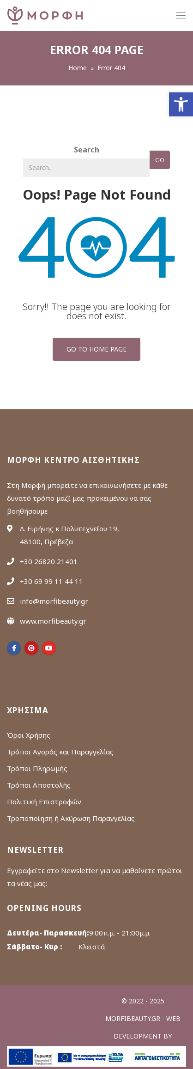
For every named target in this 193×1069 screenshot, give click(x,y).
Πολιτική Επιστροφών (44, 801)
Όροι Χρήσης (28, 735)
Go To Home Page (96, 349)
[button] (181, 104)
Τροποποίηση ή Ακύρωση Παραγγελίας (71, 818)
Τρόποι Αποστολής (39, 785)
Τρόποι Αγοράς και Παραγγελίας (60, 751)
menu (181, 17)
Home (77, 67)
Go (159, 160)
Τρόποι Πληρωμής (37, 768)
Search (86, 150)
